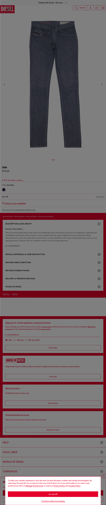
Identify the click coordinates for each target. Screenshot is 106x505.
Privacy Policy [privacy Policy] (59, 486)
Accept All (53, 494)
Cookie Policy (74, 486)
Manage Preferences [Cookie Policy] (34, 486)
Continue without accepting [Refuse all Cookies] (53, 501)
